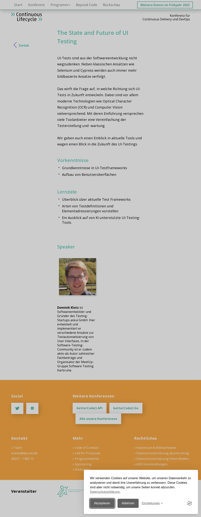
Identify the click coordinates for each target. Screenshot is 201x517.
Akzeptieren (102, 503)
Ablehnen (128, 503)
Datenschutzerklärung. (105, 491)
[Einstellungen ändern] (152, 503)
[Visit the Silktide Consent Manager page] (189, 503)
